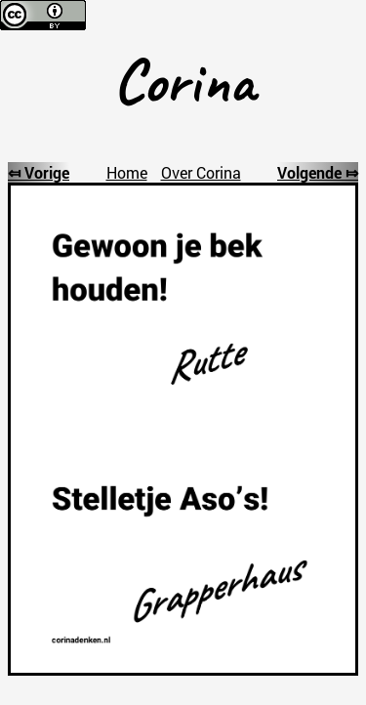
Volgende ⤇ (317, 172)
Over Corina (201, 172)
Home (126, 172)
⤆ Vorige (38, 172)
